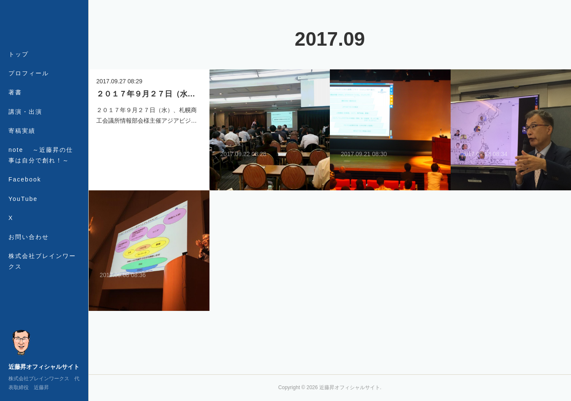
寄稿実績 (21, 130)
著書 (15, 92)
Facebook (24, 179)
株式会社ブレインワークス (42, 261)
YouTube (23, 198)
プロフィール (28, 73)
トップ (18, 54)
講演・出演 (25, 111)
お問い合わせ (28, 236)
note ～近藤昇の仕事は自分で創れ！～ (40, 155)
